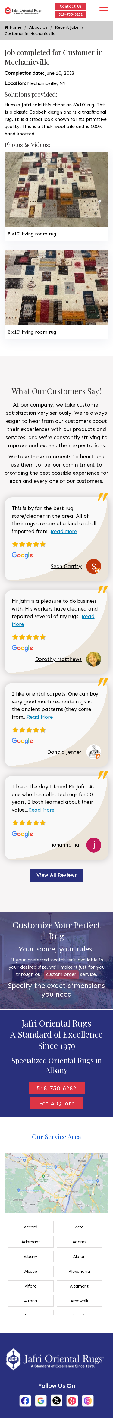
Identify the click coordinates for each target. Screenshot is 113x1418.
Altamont (79, 1286)
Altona (30, 1300)
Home (13, 27)
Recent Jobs (66, 27)
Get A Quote (56, 1103)
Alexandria (79, 1271)
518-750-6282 (70, 14)
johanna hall (67, 844)
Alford (31, 1286)
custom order (61, 974)
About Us (38, 27)
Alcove (30, 1271)
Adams (79, 1241)
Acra (79, 1227)
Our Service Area (56, 1136)
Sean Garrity (66, 566)
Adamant (30, 1241)
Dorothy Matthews (58, 659)
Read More (64, 531)
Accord (30, 1227)
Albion (79, 1256)
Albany (30, 1256)
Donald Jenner (64, 752)
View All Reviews (56, 875)
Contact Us (71, 6)
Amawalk (79, 1300)
